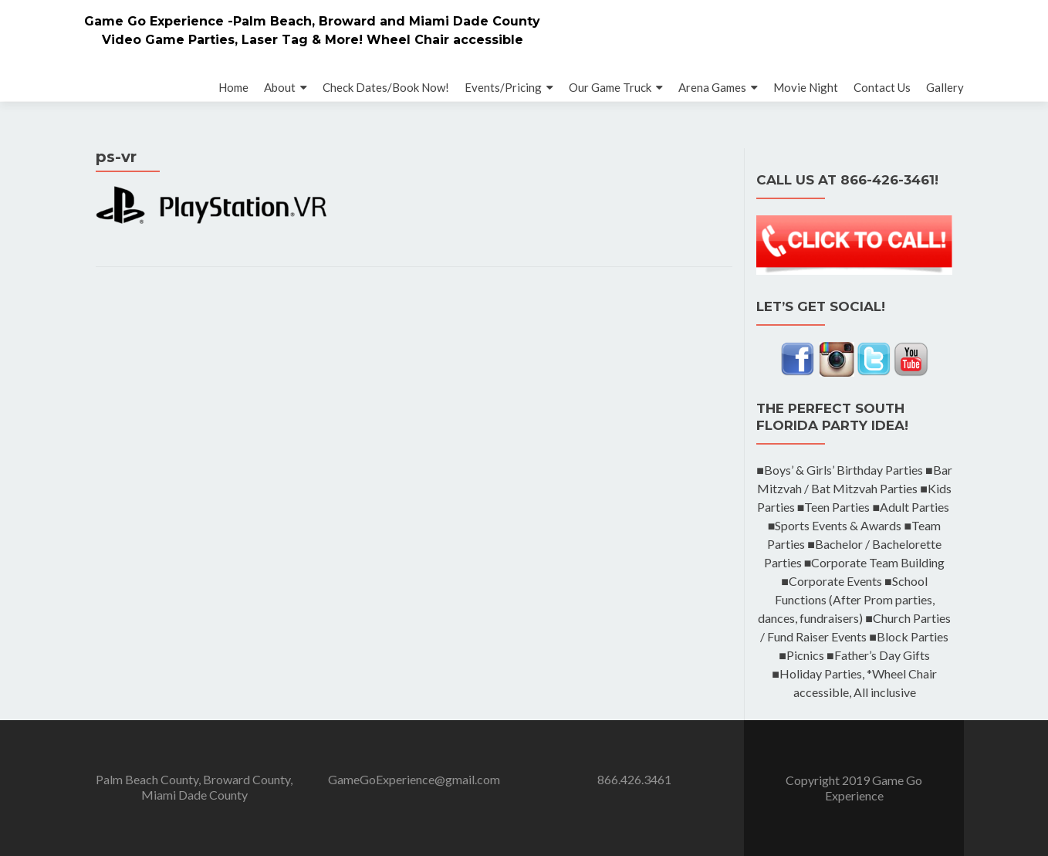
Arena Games (712, 87)
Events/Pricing (503, 87)
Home (233, 87)
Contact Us (882, 87)
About (280, 87)
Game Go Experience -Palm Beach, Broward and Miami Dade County (312, 21)
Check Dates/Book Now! (386, 87)
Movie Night (805, 87)
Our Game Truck (610, 87)
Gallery (945, 87)
